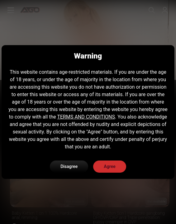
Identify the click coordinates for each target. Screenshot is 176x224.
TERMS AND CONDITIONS (86, 117)
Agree (110, 166)
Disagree (69, 166)
